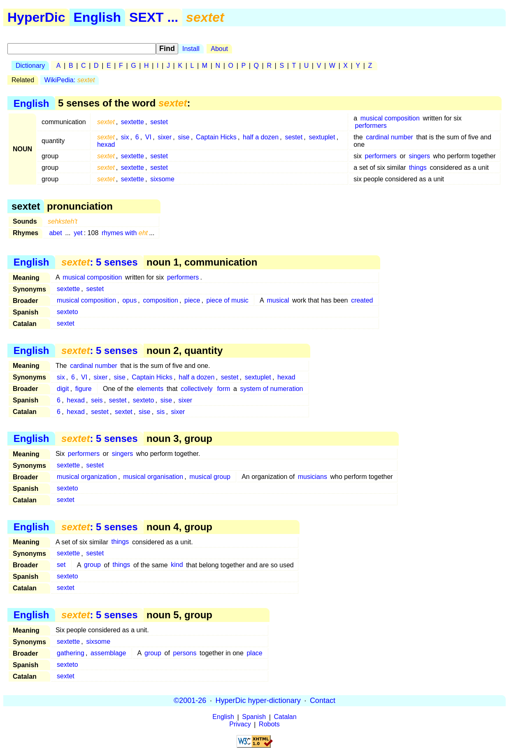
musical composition (390, 118)
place (254, 653)
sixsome (162, 179)
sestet (159, 121)
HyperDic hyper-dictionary (258, 700)
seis (96, 400)
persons (185, 653)
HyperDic (36, 17)
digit (63, 388)
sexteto (67, 311)
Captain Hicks (216, 137)
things (418, 167)
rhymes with (125, 232)
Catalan (285, 717)
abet (55, 232)
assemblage (108, 653)
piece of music (228, 300)
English (97, 17)
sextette (132, 121)
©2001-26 (190, 700)
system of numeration (271, 388)
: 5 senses (99, 262)
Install (191, 48)
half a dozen (261, 137)
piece (192, 300)
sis (161, 411)
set (61, 565)
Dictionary (30, 65)
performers (371, 125)
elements (150, 388)
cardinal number (389, 137)
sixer (165, 137)
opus (129, 300)
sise (183, 137)
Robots (269, 724)
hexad (106, 144)
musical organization (87, 476)
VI (148, 137)
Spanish (254, 717)
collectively (196, 388)
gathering (70, 653)
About (219, 48)
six (125, 137)
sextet (65, 323)
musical (278, 300)
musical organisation (153, 476)
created (362, 300)
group (92, 565)
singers (419, 156)
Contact (322, 700)
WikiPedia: (69, 79)
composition (160, 300)
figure (83, 388)
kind (177, 565)
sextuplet (322, 137)
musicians (312, 476)
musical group (209, 476)
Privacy (240, 724)
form (223, 388)
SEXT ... (153, 17)
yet (78, 232)
